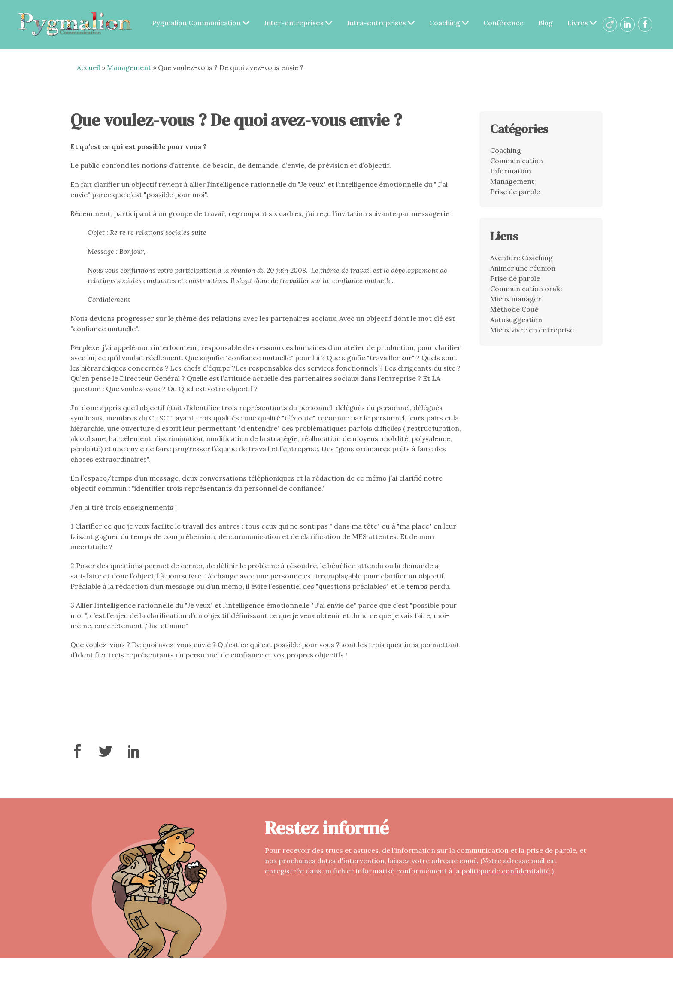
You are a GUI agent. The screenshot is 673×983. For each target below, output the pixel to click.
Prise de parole (515, 197)
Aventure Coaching (521, 263)
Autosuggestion (516, 325)
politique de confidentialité (505, 877)
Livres (387, 33)
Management (129, 73)
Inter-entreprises (333, 17)
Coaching (484, 17)
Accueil (88, 73)
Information (510, 176)
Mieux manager (515, 305)
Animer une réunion (522, 274)
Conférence (538, 17)
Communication (516, 166)
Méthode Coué (514, 315)
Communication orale (526, 294)
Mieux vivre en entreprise (532, 336)
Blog (580, 17)
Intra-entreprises (416, 17)
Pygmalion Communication (236, 17)
